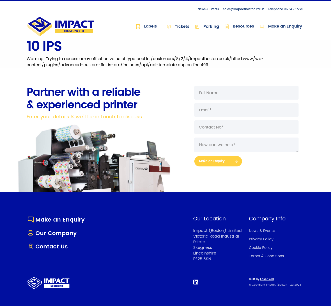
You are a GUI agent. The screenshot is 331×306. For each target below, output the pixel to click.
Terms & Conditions (266, 256)
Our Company (52, 233)
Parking (207, 26)
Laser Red (267, 279)
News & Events (208, 9)
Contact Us (47, 246)
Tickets (178, 26)
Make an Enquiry (281, 26)
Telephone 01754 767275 (285, 9)
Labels (146, 26)
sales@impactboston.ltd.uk (243, 9)
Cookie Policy (261, 247)
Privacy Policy (261, 239)
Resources (239, 26)
